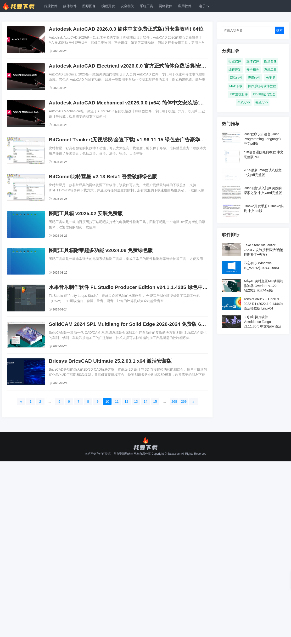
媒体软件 (70, 6)
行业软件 (50, 6)
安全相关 (127, 6)
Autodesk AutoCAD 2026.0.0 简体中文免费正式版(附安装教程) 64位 (126, 29)
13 (136, 401)
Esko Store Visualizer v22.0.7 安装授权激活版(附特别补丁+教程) (263, 249)
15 (155, 401)
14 (145, 401)
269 (183, 401)
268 (174, 401)
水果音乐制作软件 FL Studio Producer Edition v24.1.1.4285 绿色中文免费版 (136, 287)
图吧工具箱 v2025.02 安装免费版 (86, 213)
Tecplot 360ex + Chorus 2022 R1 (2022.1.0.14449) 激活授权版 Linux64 (263, 303)
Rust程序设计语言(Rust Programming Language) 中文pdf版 (262, 138)
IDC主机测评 (238, 94)
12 (126, 401)
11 (117, 401)
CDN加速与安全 (264, 94)
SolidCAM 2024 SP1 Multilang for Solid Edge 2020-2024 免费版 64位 (129, 324)
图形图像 (89, 6)
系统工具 (146, 6)
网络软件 (165, 6)
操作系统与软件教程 (262, 86)
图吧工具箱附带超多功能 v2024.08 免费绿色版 (101, 250)
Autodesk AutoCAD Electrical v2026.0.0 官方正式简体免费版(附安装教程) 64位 (139, 66)
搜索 (279, 30)
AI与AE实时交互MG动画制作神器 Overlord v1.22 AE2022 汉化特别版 (263, 285)
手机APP (243, 102)
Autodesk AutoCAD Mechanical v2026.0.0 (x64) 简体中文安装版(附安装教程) (137, 102)
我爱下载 (21, 6)
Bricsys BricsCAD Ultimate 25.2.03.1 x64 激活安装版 (110, 361)
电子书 (204, 6)
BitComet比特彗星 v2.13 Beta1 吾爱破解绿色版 (103, 176)
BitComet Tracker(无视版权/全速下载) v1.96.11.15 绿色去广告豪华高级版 (132, 139)
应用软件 (184, 6)
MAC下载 (235, 86)
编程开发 (108, 6)
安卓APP (261, 102)
